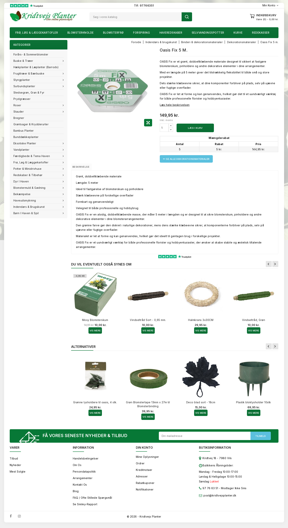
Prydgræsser (22, 98)
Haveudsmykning (25, 200)
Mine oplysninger (147, 459)
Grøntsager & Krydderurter (31, 124)
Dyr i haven (21, 181)
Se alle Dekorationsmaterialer (186, 158)
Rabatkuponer (145, 485)
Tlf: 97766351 (144, 5)
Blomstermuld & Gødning (29, 187)
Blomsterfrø (113, 32)
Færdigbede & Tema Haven (32, 156)
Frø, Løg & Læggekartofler (36, 32)
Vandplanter (21, 149)
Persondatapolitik (84, 474)
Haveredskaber (170, 32)
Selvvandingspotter (208, 32)
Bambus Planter (23, 130)
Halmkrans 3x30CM (200, 321)
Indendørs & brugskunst (29, 206)
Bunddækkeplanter (26, 137)
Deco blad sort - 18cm (200, 404)
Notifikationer (145, 492)
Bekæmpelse (22, 194)
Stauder (19, 111)
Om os (77, 467)
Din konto (144, 450)
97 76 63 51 (208, 491)
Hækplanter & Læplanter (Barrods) (36, 67)
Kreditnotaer (144, 472)
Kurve (238, 32)
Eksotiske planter (25, 143)
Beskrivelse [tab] (84, 167)
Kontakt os (80, 487)
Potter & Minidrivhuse (27, 168)
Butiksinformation (215, 450)
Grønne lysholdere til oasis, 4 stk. (95, 404)
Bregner (18, 117)
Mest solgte (18, 474)
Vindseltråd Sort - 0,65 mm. (148, 321)
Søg (187, 16)
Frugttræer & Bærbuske (29, 73)
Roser (17, 105)
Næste (275, 266)
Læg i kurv (195, 127)
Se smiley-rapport (85, 507)
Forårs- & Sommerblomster (30, 54)
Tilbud (14, 461)
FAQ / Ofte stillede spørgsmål (92, 500)
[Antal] (164, 128)
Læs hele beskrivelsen (175, 104)
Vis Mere (95, 332)
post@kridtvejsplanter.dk (219, 498)
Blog (76, 494)
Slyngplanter (22, 79)
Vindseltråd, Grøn (253, 321)
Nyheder (15, 467)
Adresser (142, 479)
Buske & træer (23, 60)
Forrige (269, 266)
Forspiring (141, 32)
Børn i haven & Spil (26, 213)
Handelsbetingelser (86, 461)
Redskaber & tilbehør (28, 175)
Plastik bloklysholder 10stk (253, 404)
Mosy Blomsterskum (95, 321)
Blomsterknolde (80, 32)
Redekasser (260, 32)
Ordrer (140, 466)
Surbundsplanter (24, 86)
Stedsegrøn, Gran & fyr (28, 92)
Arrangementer (83, 480)
